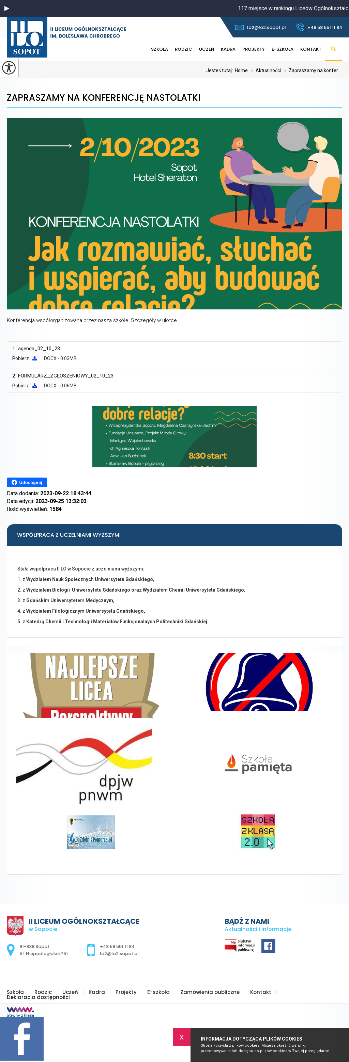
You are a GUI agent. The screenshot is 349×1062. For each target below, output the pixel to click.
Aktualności (264, 70)
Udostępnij (27, 482)
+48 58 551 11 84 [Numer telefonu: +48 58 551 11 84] (117, 946)
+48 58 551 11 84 (319, 27)
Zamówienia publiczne (210, 992)
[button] (7, 8)
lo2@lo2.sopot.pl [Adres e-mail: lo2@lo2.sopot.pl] (119, 953)
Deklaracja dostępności (38, 997)
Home (241, 70)
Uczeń (206, 49)
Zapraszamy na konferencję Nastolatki (103, 98)
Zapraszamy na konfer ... (311, 70)
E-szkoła (282, 49)
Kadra (228, 49)
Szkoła (159, 49)
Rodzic (183, 49)
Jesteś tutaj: (220, 70)
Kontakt (310, 49)
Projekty (253, 49)
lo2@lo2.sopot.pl (260, 27)
